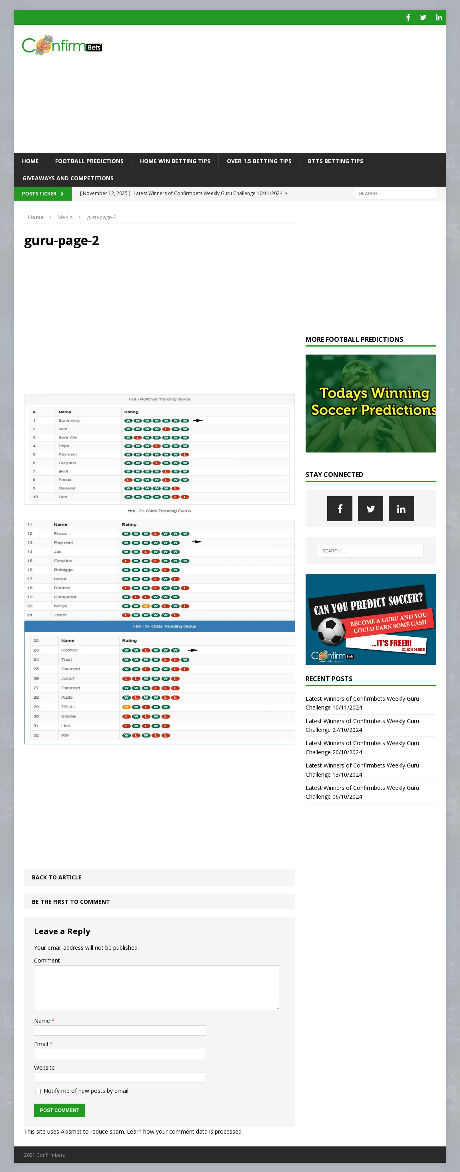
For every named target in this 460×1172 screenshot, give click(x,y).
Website (44, 1066)
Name (43, 1020)
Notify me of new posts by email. (87, 1090)
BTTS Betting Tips (335, 160)
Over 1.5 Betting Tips (259, 160)
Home (30, 160)
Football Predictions (89, 160)
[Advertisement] (300, 88)
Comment (47, 959)
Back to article (57, 876)
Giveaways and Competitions (68, 177)
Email (42, 1043)
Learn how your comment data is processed (184, 1130)
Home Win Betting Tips (175, 160)
